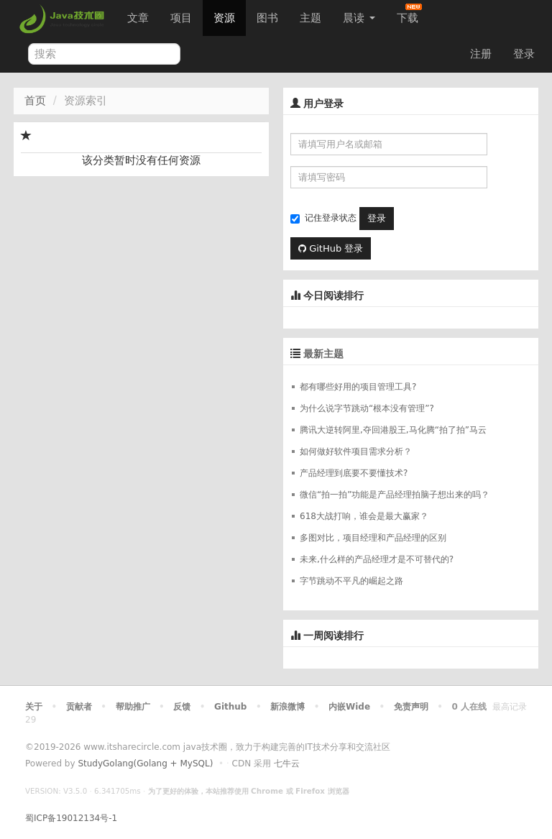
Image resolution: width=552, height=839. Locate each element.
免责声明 (411, 707)
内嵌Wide (349, 707)
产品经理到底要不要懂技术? (354, 473)
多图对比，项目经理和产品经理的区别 (373, 538)
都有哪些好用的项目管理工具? (358, 387)
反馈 (181, 707)
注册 (481, 53)
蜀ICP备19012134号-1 (71, 818)
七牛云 (287, 763)
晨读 (359, 18)
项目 (181, 18)
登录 (524, 53)
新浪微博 (287, 707)
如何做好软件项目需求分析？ (356, 451)
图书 (267, 18)
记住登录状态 (323, 218)
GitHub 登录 (330, 248)
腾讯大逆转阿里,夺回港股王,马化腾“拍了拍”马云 (393, 430)
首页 (35, 100)
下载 (409, 14)
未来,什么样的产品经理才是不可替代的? (377, 559)
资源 (224, 18)
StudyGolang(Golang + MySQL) (145, 763)
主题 (310, 18)
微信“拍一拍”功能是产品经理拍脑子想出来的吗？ (394, 495)
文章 (138, 18)
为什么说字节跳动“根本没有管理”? (367, 408)
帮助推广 (133, 707)
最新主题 (323, 353)
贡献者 (79, 707)
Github (230, 707)
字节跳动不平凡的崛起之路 (351, 581)
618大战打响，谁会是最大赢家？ (364, 516)
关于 (33, 707)
